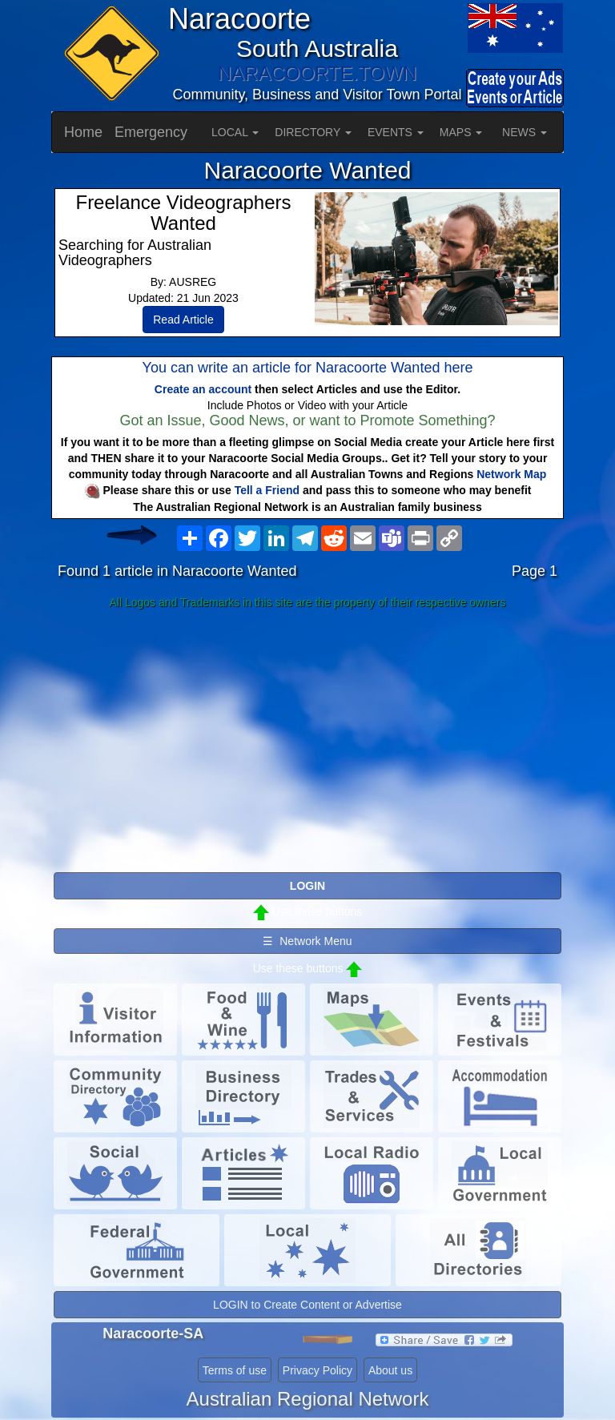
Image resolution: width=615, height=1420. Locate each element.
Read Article (183, 319)
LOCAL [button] (235, 132)
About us (390, 1370)
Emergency (151, 132)
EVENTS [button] (396, 132)
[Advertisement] (307, 742)
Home (83, 132)
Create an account (203, 389)
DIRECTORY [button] (313, 132)
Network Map (511, 474)
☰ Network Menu (307, 941)
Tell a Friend (267, 490)
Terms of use (235, 1370)
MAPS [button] (461, 132)
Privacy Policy (317, 1370)
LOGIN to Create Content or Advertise (307, 1304)
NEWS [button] (524, 132)
